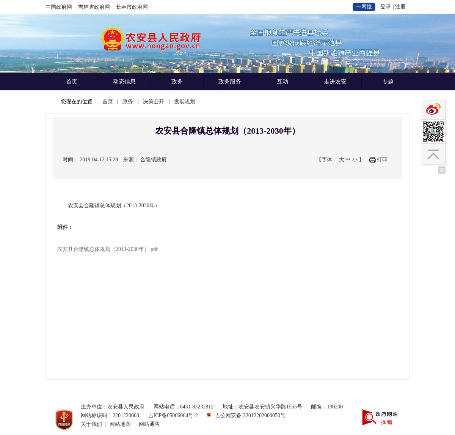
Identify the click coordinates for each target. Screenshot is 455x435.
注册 (400, 6)
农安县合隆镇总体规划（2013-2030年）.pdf (107, 249)
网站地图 (120, 424)
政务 (177, 82)
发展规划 (184, 101)
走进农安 (335, 82)
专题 (388, 82)
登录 (385, 6)
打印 (382, 159)
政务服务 (229, 82)
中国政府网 (59, 7)
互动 (282, 82)
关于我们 (91, 424)
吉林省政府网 (94, 7)
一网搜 (364, 6)
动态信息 (124, 82)
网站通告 (149, 424)
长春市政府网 (132, 7)
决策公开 (153, 101)
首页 (71, 82)
